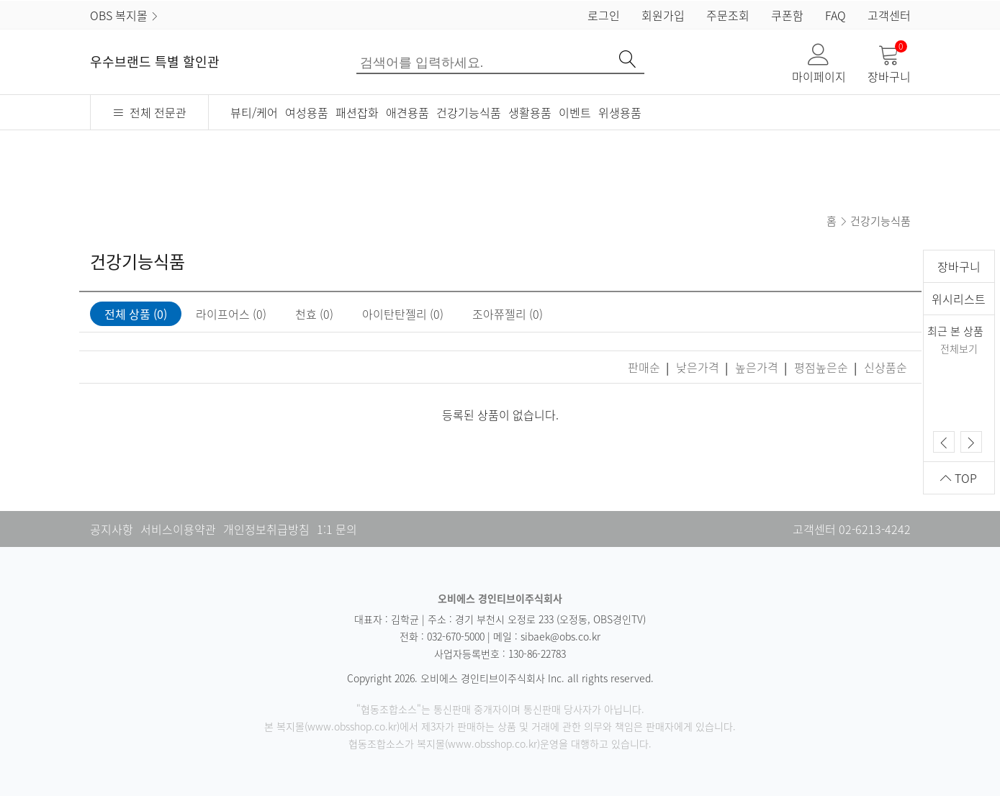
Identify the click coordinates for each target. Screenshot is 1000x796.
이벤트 (575, 112)
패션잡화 (357, 112)
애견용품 (407, 112)
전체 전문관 (149, 112)
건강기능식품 (468, 112)
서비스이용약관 (178, 529)
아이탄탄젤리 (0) (402, 313)
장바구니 (889, 64)
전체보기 (959, 348)
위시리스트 (959, 298)
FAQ (835, 15)
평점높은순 (822, 367)
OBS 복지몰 (124, 15)
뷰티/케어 (254, 112)
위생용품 (619, 112)
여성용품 (306, 112)
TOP (958, 478)
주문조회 (727, 15)
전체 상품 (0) (135, 313)
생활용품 (529, 112)
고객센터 (889, 15)
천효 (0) (314, 313)
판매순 (645, 367)
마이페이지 (819, 64)
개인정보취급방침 (266, 529)
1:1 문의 (337, 529)
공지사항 (111, 529)
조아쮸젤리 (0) (507, 313)
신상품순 (885, 367)
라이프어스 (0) (231, 313)
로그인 (603, 15)
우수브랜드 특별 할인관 (155, 61)
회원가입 (663, 15)
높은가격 (758, 367)
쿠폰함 (787, 15)
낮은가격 (699, 367)
